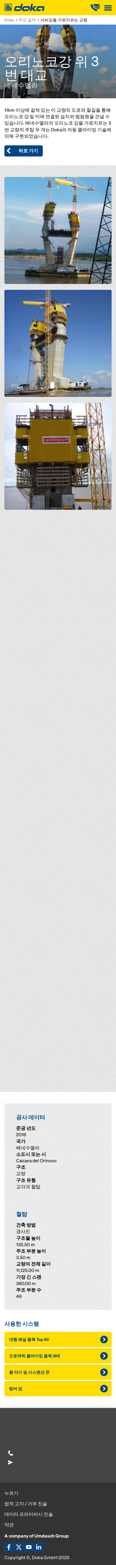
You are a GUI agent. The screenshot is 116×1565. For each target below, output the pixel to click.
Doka (9, 20)
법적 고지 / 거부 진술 (25, 1503)
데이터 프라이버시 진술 (28, 1514)
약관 (9, 1524)
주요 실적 (27, 20)
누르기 (11, 1493)
